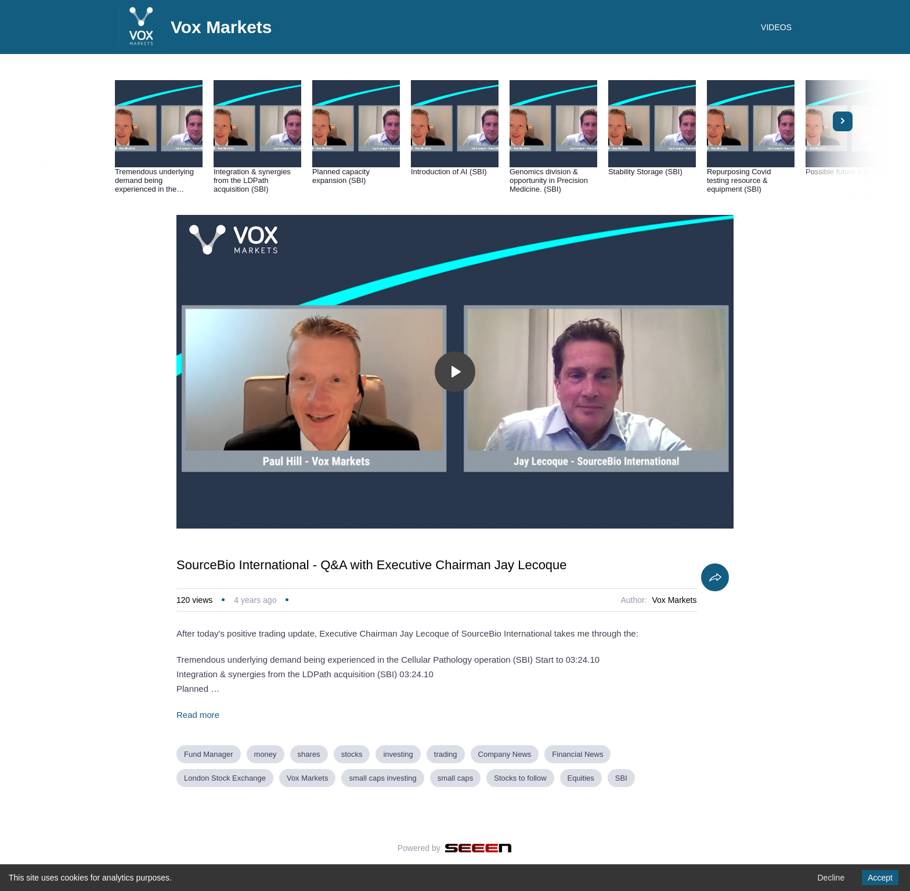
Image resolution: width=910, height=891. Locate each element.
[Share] (715, 577)
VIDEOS (776, 27)
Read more (197, 715)
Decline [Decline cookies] (830, 877)
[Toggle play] (455, 371)
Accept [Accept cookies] (880, 877)
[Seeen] (478, 848)
